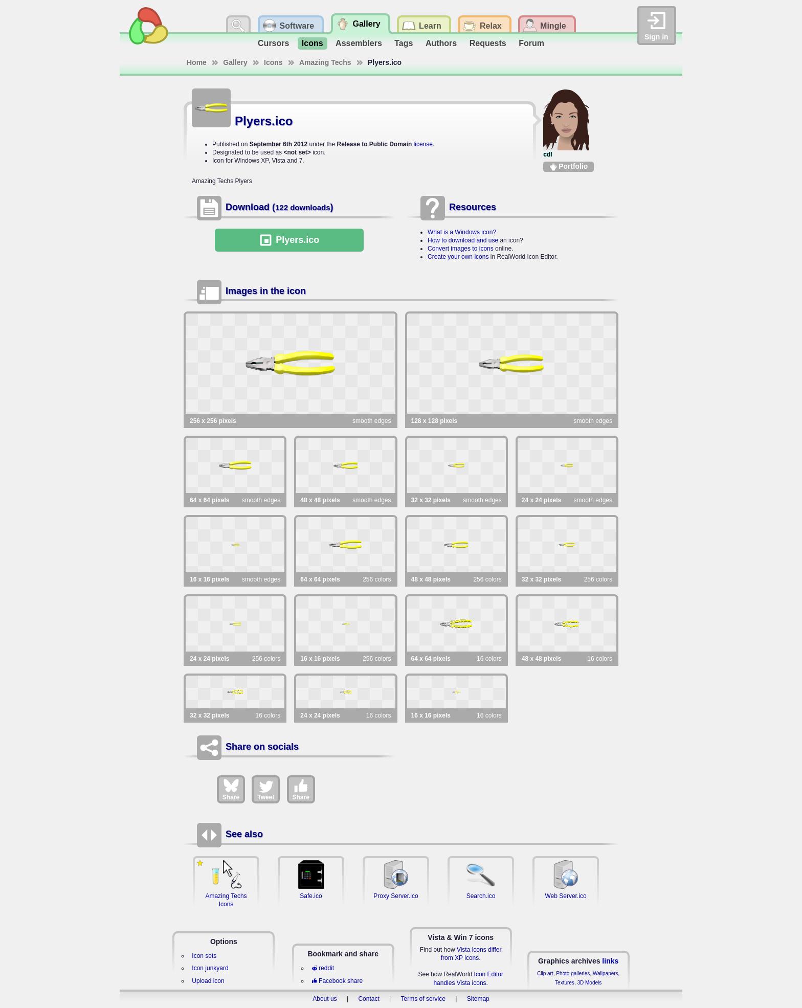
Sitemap (478, 998)
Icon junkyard (210, 968)
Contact (368, 998)
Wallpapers (605, 973)
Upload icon (208, 980)
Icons (312, 43)
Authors (441, 43)
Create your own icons (458, 256)
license (423, 144)
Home (197, 62)
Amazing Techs (325, 62)
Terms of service (423, 998)
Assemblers (359, 43)
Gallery (235, 62)
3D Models (589, 982)
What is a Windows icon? (462, 232)
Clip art (545, 973)
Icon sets (204, 955)
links (610, 961)
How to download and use (463, 240)
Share (230, 789)
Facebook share (337, 980)
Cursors (273, 43)
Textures (564, 982)
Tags (403, 43)
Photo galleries (573, 973)
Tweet (265, 789)
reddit (322, 968)
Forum (531, 43)
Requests (488, 43)
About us (325, 998)
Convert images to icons (461, 248)
